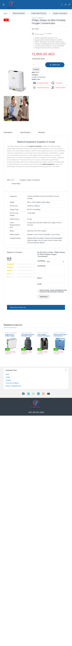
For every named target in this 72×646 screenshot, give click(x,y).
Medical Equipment (19, 13)
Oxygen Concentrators (60, 13)
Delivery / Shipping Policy (13, 386)
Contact (8, 377)
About (7, 374)
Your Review (41, 266)
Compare (49, 33)
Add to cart (56, 65)
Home (5, 13)
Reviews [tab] (41, 132)
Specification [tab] (25, 132)
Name (39, 278)
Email (39, 284)
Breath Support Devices (39, 13)
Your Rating (41, 261)
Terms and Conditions (12, 383)
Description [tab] (8, 132)
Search (62, 5)
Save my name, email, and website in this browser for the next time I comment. (53, 291)
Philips (38, 79)
